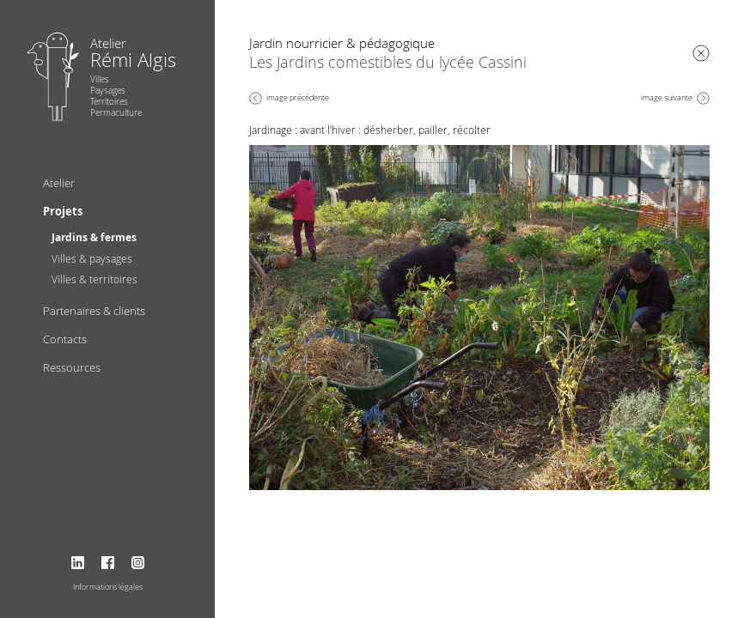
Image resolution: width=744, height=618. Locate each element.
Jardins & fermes (94, 237)
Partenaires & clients (94, 310)
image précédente (297, 98)
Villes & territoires (94, 279)
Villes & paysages (92, 258)
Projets (62, 211)
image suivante (666, 98)
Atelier (59, 183)
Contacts (65, 339)
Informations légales (108, 587)
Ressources (72, 367)
